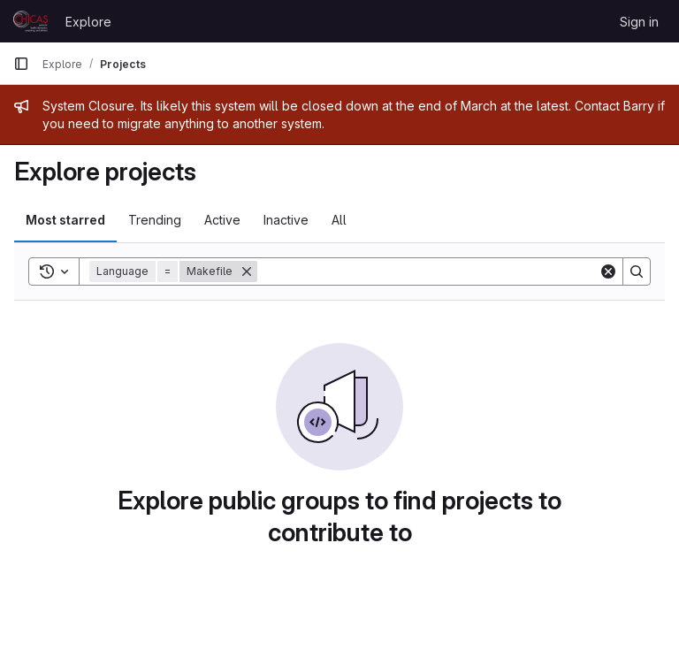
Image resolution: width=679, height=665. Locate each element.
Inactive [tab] (286, 219)
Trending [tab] (154, 219)
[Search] (428, 271)
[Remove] (246, 271)
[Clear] (608, 271)
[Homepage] (30, 21)
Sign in (639, 21)
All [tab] (339, 219)
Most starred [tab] (65, 219)
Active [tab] (222, 219)
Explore (88, 21)
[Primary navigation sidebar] (21, 64)
